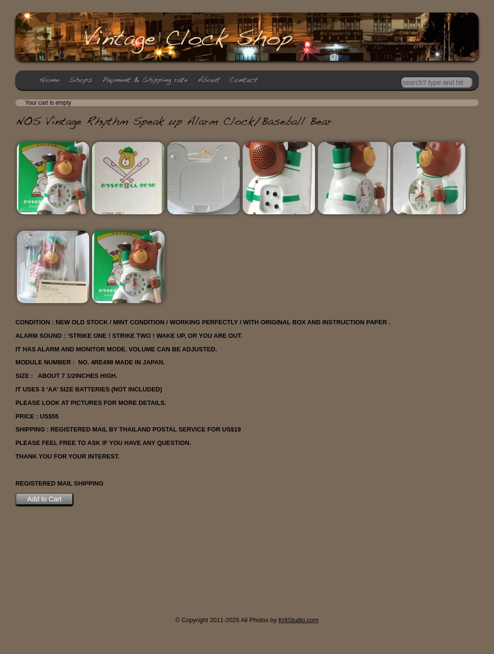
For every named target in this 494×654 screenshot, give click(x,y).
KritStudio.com (298, 620)
